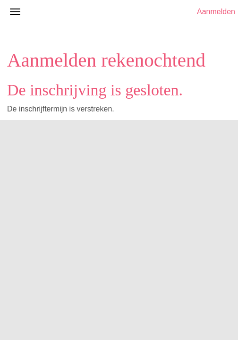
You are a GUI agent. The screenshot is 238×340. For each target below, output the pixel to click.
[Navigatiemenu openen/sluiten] (15, 12)
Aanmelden (216, 12)
